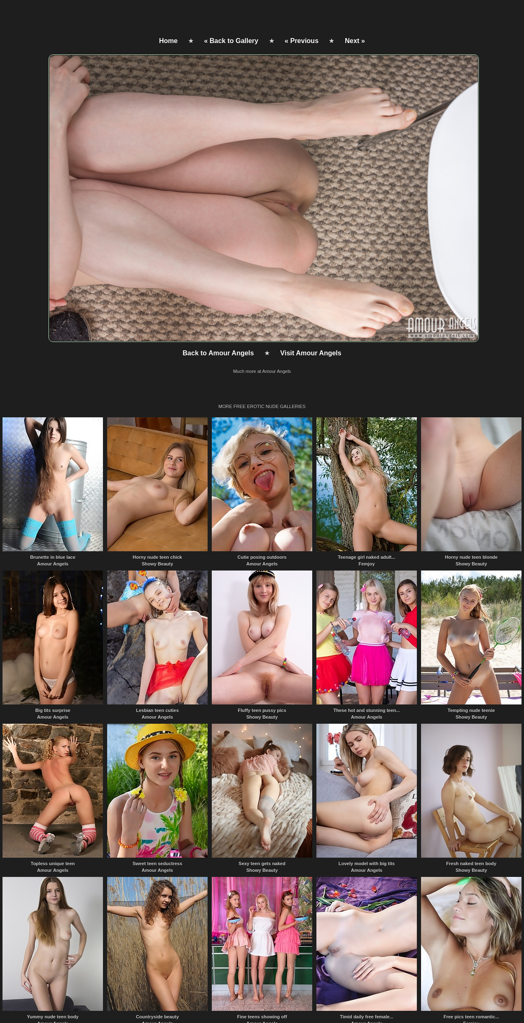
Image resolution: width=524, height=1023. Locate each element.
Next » (355, 40)
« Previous (302, 40)
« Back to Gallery (231, 40)
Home (168, 40)
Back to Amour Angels (218, 353)
